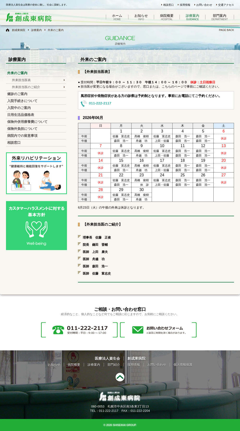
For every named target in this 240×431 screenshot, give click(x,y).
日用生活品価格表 (20, 115)
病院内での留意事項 (22, 136)
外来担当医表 (21, 80)
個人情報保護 (183, 364)
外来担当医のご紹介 (26, 87)
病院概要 (167, 17)
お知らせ (141, 17)
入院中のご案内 (19, 108)
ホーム (117, 17)
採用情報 (185, 4)
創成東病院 (18, 30)
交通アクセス (226, 4)
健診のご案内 (17, 94)
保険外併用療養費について (27, 122)
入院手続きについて (22, 101)
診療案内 (192, 17)
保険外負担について (22, 129)
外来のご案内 (56, 30)
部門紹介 (114, 364)
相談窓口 (168, 4)
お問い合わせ (204, 4)
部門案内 (219, 17)
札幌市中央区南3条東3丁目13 (128, 406)
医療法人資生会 (107, 358)
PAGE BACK (226, 30)
